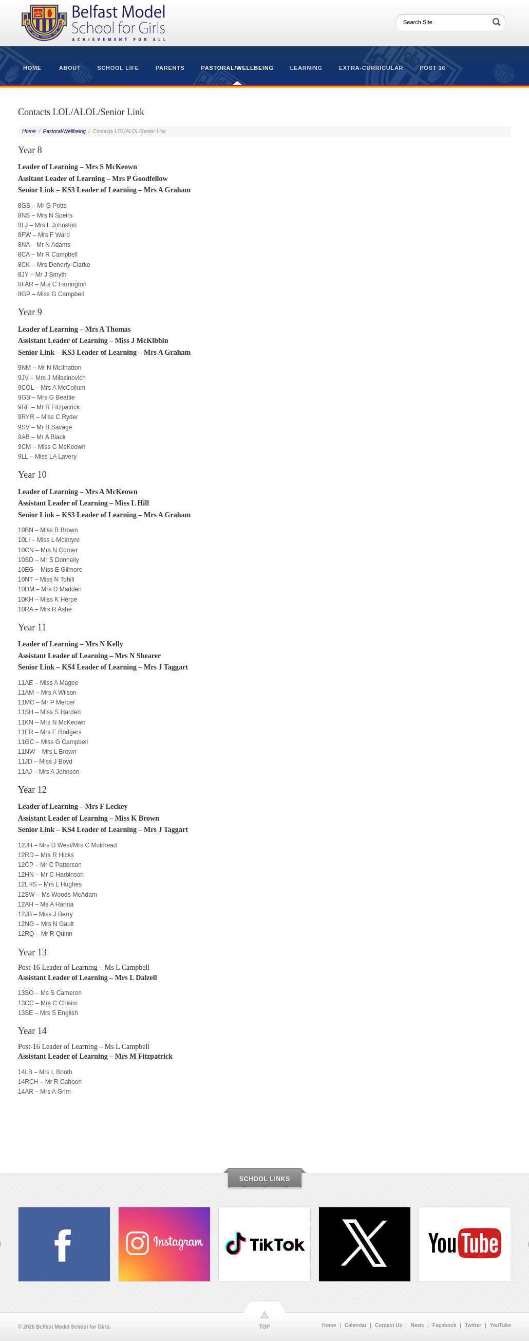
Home (32, 68)
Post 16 (432, 68)
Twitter (473, 1325)
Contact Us (388, 1325)
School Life (118, 68)
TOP (264, 1327)
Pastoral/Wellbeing (237, 68)
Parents (170, 68)
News (417, 1325)
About (70, 68)
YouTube (500, 1325)
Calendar (356, 1325)
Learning (306, 68)
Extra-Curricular (371, 68)
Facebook (444, 1325)
